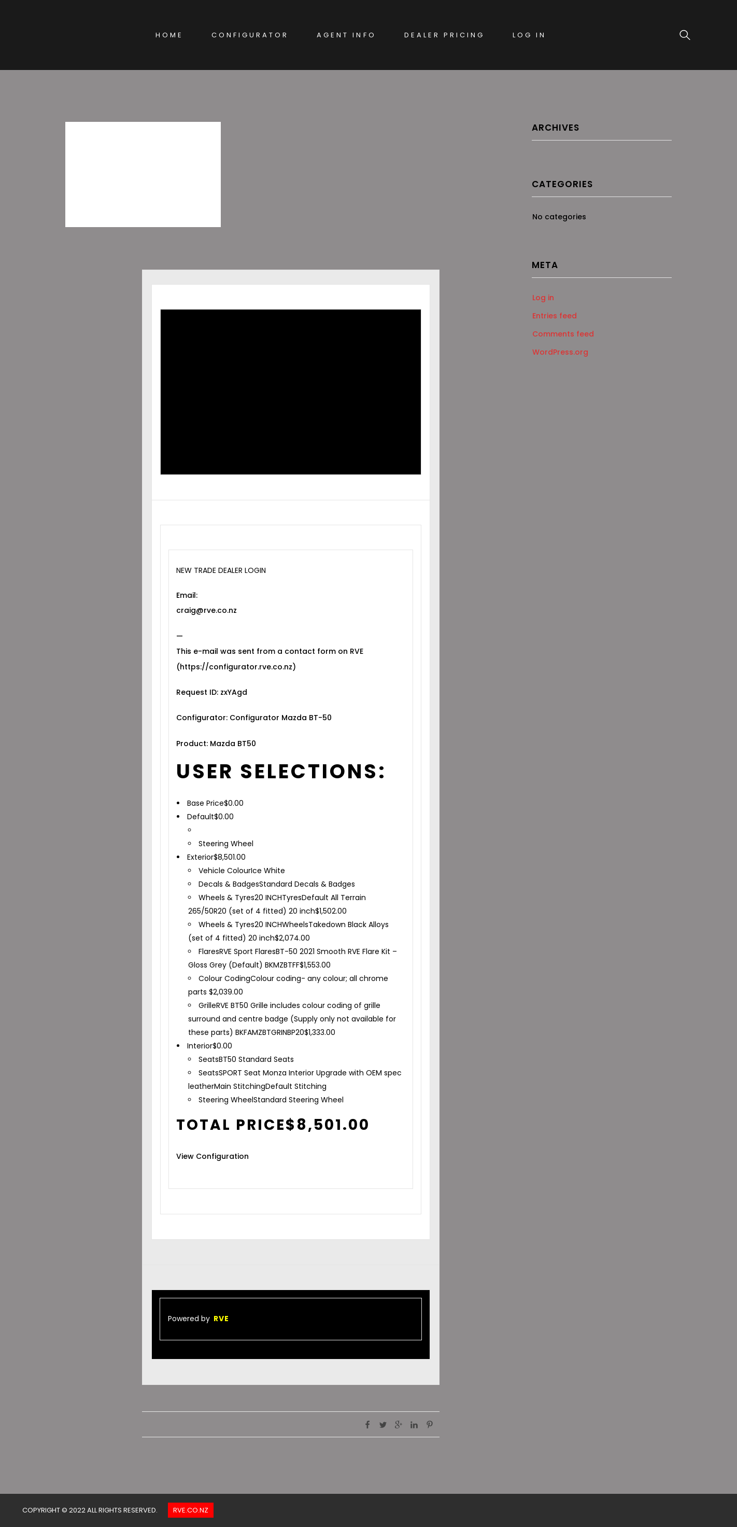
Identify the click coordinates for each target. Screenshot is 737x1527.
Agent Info (346, 35)
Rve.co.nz (190, 1510)
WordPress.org (560, 352)
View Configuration (212, 1156)
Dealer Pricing (444, 35)
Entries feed (554, 316)
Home (169, 35)
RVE (221, 1318)
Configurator (250, 35)
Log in (543, 297)
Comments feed (563, 334)
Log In (529, 35)
